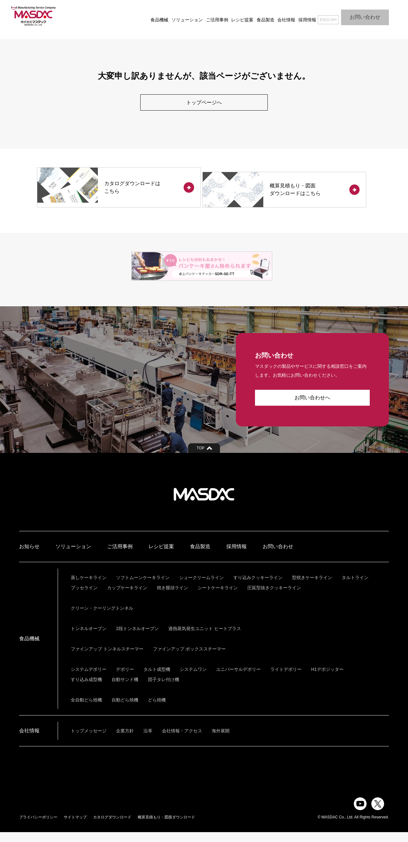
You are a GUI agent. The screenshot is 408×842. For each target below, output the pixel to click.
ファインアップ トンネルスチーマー (107, 658)
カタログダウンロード (112, 827)
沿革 (147, 740)
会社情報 (274, 15)
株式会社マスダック (204, 504)
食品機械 (147, 15)
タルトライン (355, 587)
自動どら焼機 (125, 709)
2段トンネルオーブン (137, 638)
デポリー (125, 679)
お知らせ (29, 556)
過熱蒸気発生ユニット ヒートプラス (204, 638)
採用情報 (295, 15)
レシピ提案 (230, 15)
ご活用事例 (205, 15)
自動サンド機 (125, 689)
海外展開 (220, 740)
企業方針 (125, 740)
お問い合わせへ (312, 407)
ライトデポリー (286, 679)
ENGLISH (320, 16)
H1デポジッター (327, 679)
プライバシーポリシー (38, 827)
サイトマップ (75, 827)
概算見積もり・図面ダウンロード (166, 827)
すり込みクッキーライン (257, 587)
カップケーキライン (127, 597)
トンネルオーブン (88, 638)
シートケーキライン (218, 597)
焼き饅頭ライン (172, 597)
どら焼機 (157, 709)
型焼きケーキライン (312, 587)
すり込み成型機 (86, 689)
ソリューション (175, 15)
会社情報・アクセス (182, 740)
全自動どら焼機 (86, 709)
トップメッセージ (88, 740)
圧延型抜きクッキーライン (274, 597)
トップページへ (204, 102)
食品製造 (253, 15)
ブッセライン (84, 597)
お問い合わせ (365, 15)
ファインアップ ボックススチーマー (189, 658)
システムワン (193, 679)
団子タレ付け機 (163, 689)
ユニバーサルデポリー (238, 679)
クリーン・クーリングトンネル (102, 618)
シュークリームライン (201, 587)
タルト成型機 (156, 679)
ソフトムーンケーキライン (143, 587)
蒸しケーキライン (88, 587)
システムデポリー (88, 679)
